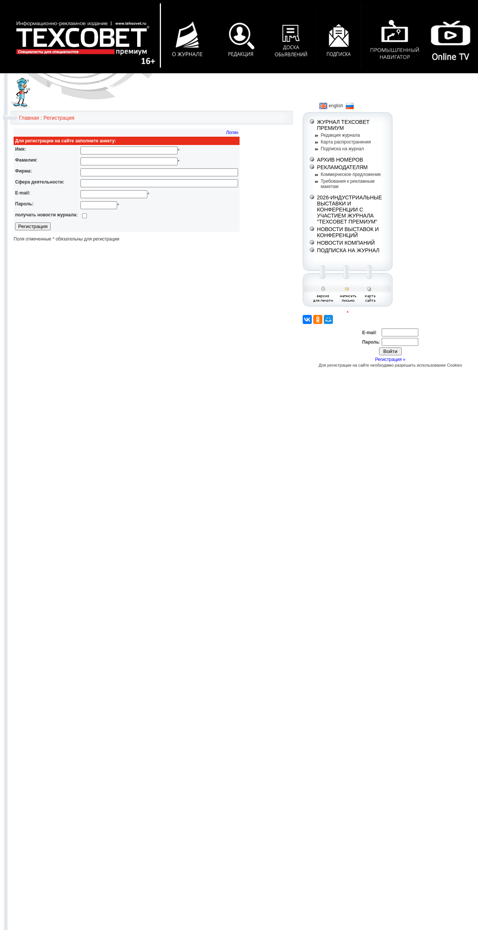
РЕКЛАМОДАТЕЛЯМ (342, 167)
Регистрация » (390, 359)
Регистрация (58, 118)
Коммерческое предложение (351, 174)
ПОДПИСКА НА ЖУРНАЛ (348, 250)
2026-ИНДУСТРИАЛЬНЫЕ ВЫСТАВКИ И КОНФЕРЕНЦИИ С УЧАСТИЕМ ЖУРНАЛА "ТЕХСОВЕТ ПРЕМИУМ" (349, 209)
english (331, 105)
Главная (29, 118)
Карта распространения (346, 142)
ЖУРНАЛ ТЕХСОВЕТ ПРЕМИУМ (343, 125)
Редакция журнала (340, 135)
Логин (232, 132)
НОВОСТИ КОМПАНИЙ (346, 243)
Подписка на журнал (342, 148)
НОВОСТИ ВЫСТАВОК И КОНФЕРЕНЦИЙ (348, 232)
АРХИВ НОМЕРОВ (340, 160)
